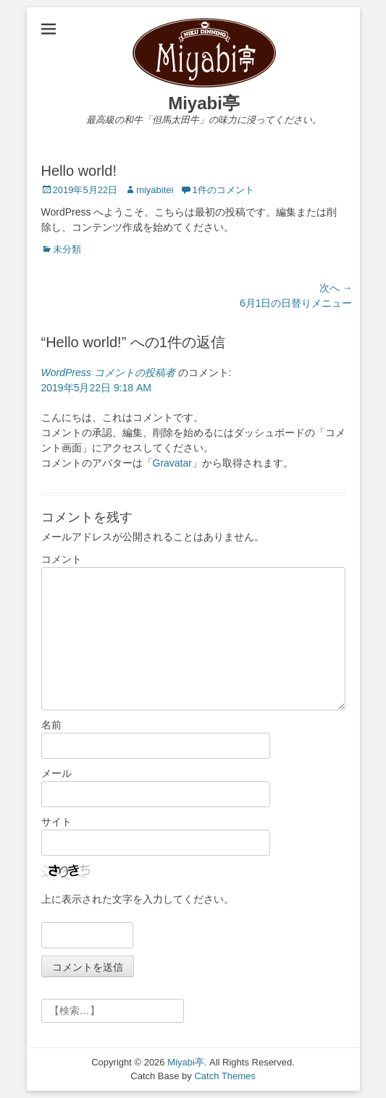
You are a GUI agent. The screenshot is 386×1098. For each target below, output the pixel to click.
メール (56, 773)
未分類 (67, 249)
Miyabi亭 (204, 103)
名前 (51, 725)
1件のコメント (222, 189)
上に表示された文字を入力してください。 (137, 899)
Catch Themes (224, 1076)
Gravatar (172, 463)
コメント (61, 559)
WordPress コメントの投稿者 (108, 372)
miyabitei (154, 189)
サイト (56, 821)
